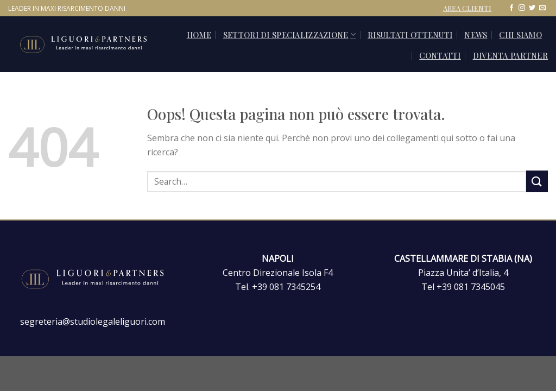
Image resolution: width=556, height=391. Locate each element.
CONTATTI (439, 55)
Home (199, 34)
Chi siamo (520, 34)
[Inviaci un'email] (542, 8)
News (475, 34)
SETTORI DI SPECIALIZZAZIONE (289, 34)
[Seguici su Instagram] (522, 8)
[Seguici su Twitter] (532, 8)
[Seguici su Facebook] (511, 8)
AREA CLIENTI (467, 7)
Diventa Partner (510, 55)
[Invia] (537, 181)
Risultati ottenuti (410, 34)
